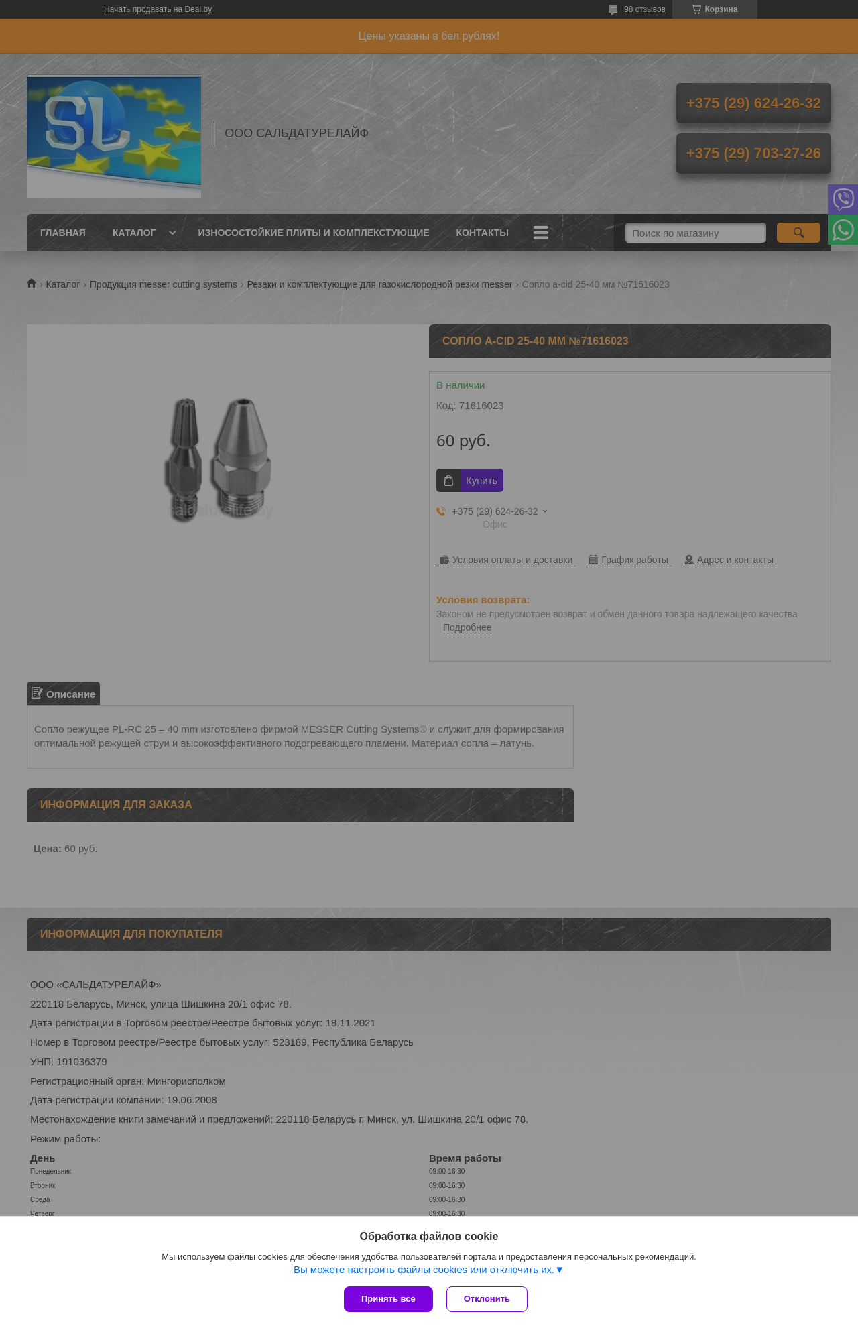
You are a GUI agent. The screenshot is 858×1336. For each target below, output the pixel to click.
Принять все (388, 1299)
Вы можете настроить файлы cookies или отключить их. (424, 1269)
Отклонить (487, 1299)
